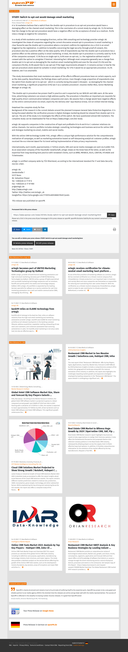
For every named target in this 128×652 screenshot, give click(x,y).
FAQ (10, 645)
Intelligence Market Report (20, 542)
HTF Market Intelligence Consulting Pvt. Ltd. (26, 464)
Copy (112, 215)
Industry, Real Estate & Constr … (87, 423)
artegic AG (28, 23)
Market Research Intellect (20, 389)
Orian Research (73, 542)
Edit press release (45, 243)
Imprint (15, 645)
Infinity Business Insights (77, 350)
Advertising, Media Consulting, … (31, 387)
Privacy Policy (24, 645)
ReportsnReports (74, 425)
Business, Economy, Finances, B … (31, 462)
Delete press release (23, 243)
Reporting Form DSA (65, 645)
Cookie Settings (78, 645)
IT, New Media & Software (37, 20)
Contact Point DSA (51, 645)
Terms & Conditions (36, 645)
